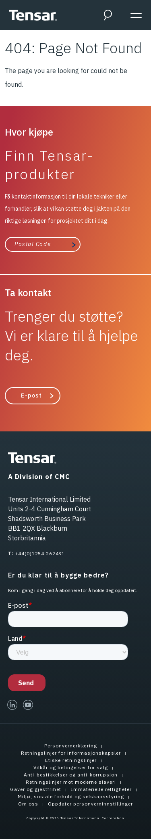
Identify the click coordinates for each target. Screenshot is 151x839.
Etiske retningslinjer (71, 760)
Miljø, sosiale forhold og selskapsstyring (71, 796)
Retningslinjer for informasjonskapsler (71, 753)
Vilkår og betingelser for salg (70, 767)
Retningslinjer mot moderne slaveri (71, 782)
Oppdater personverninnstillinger (90, 804)
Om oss (28, 804)
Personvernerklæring (70, 746)
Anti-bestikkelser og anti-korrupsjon (71, 775)
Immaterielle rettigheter (101, 789)
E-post (31, 395)
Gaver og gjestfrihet (35, 789)
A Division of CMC (39, 477)
